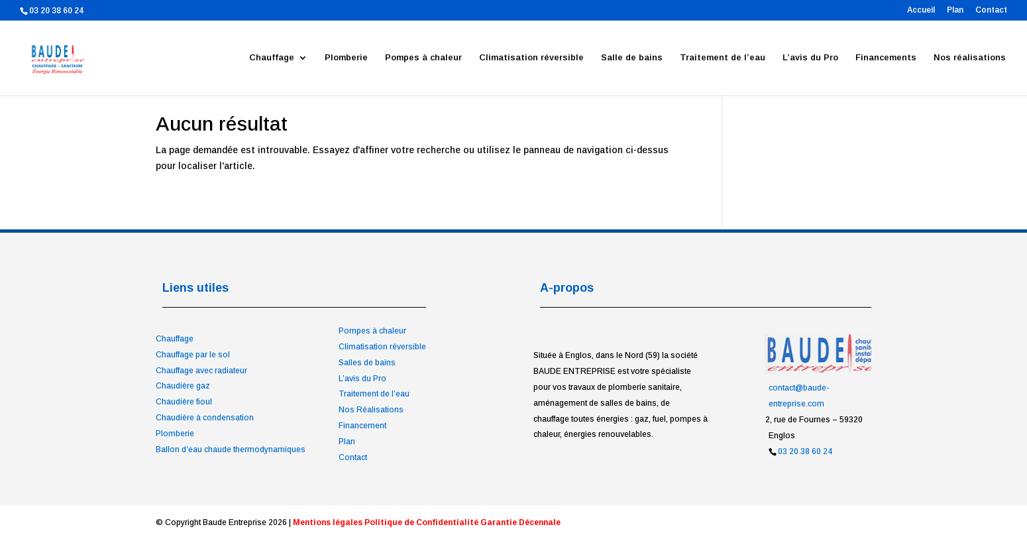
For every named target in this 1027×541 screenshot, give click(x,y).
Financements (885, 57)
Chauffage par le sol (193, 354)
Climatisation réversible (531, 57)
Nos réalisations (970, 57)
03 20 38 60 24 (805, 451)
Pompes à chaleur (423, 57)
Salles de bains (367, 362)
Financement (362, 425)
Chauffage (271, 57)
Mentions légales (327, 522)
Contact (991, 10)
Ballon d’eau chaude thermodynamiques (230, 449)
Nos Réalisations (371, 409)
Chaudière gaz (183, 386)
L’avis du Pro (810, 57)
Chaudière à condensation (205, 417)
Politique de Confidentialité (421, 522)
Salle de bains (632, 57)
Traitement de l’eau (722, 57)
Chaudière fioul (184, 401)
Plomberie (346, 57)
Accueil (921, 10)
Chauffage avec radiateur (201, 370)
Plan (955, 10)
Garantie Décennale (520, 522)
